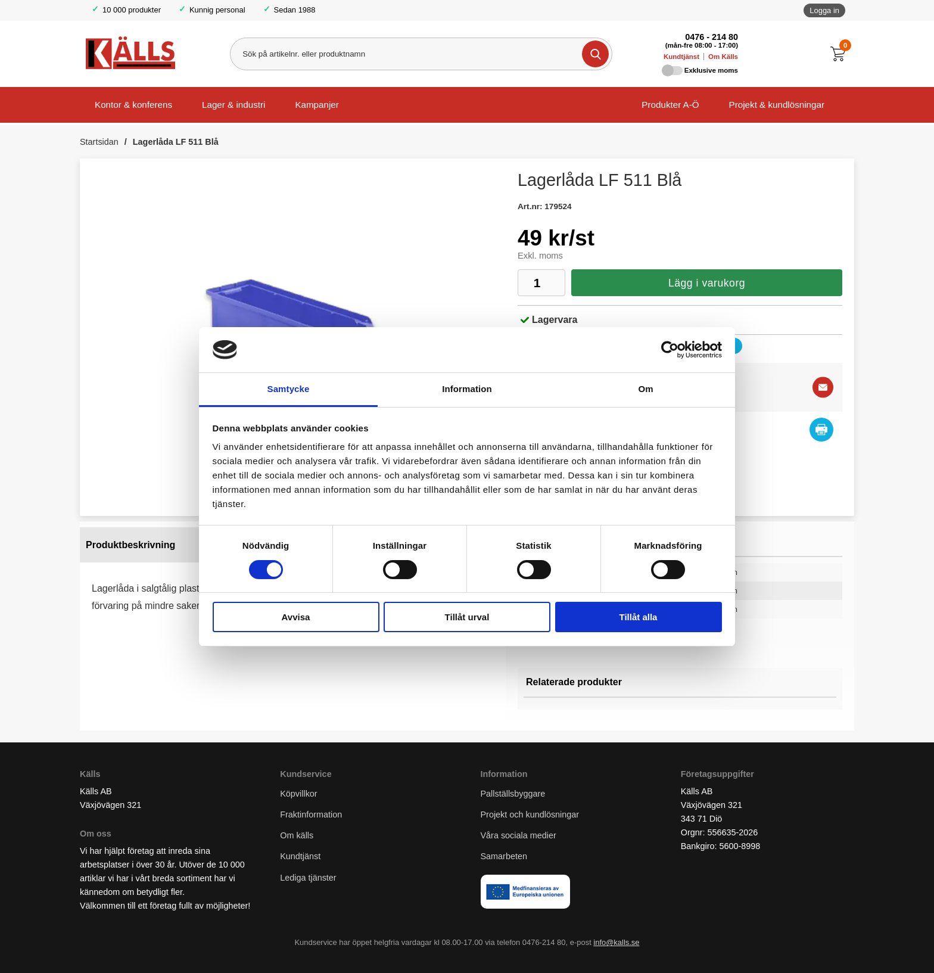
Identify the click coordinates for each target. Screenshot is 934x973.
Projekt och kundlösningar (530, 814)
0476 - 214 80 (711, 37)
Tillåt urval (467, 617)
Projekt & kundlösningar (776, 105)
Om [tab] (645, 389)
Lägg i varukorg (706, 283)
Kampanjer (316, 105)
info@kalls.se (616, 942)
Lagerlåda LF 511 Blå (176, 142)
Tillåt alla (638, 617)
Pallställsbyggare (513, 793)
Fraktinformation (311, 814)
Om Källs (723, 56)
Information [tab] (467, 389)
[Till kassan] (840, 54)
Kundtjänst (681, 56)
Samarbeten (505, 856)
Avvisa (296, 617)
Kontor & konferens (133, 105)
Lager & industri (233, 105)
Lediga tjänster (308, 877)
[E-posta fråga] (822, 387)
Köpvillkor (298, 793)
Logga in (824, 10)
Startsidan (99, 142)
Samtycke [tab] (288, 389)
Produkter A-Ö (670, 105)
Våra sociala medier (518, 835)
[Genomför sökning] (595, 54)
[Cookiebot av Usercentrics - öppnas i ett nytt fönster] (670, 350)
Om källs (296, 835)
